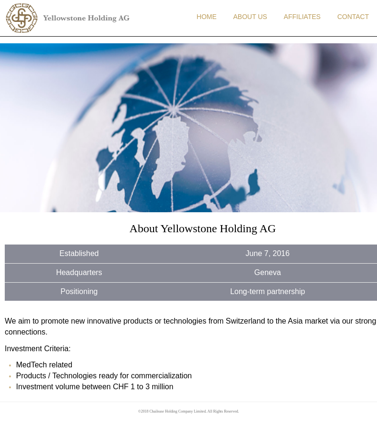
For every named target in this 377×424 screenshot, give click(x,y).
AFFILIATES (302, 16)
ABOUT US (250, 16)
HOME (207, 16)
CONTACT (353, 16)
